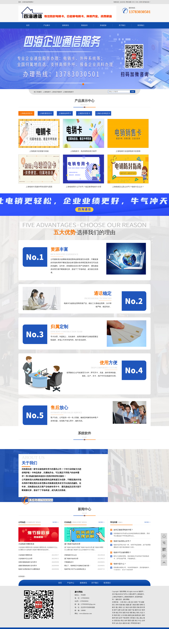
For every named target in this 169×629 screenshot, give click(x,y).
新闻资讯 (65, 25)
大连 (141, 612)
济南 (137, 607)
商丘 (122, 620)
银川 (139, 623)
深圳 (135, 602)
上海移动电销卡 (68, 92)
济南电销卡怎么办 (70, 555)
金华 (120, 618)
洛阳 (124, 612)
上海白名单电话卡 (103, 113)
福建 (127, 605)
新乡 (119, 620)
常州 (113, 623)
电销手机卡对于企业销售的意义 (75, 569)
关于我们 (122, 25)
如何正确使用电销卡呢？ (123, 530)
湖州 (143, 615)
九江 (124, 607)
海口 (136, 620)
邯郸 (141, 605)
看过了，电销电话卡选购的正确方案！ (77, 565)
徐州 (125, 620)
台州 (143, 620)
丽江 (134, 618)
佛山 (134, 612)
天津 (113, 612)
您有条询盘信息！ (145, 2)
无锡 (120, 605)
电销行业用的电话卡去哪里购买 (29, 569)
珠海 (125, 615)
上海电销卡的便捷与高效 (39, 151)
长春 (125, 610)
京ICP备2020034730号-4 (120, 594)
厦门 (131, 605)
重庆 (137, 605)
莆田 (129, 620)
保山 (137, 618)
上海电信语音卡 (26, 113)
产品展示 (46, 25)
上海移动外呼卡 (65, 113)
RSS (133, 2)
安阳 (115, 620)
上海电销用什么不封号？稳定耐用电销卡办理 (83, 187)
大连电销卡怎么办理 (25, 558)
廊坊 (120, 607)
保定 (117, 612)
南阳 (129, 615)
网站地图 (128, 2)
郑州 (117, 605)
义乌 (122, 615)
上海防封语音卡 (84, 113)
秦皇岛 (125, 623)
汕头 (117, 623)
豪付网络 (126, 599)
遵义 (117, 607)
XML (137, 2)
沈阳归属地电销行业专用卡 (27, 562)
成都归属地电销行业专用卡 (27, 565)
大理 (131, 618)
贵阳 (134, 607)
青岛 (137, 612)
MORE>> (56, 522)
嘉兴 (139, 615)
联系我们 (141, 25)
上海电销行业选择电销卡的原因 (128, 151)
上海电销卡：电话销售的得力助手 (83, 151)
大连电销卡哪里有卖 (26, 544)
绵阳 (131, 612)
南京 (127, 607)
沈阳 (129, 610)
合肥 (119, 610)
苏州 (141, 607)
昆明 (127, 618)
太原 (122, 610)
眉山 (141, 618)
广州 (139, 602)
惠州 (136, 610)
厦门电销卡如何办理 (72, 544)
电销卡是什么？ (120, 564)
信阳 (132, 620)
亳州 (115, 615)
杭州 (131, 607)
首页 (28, 25)
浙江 (113, 605)
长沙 (139, 610)
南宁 (115, 610)
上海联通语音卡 (45, 113)
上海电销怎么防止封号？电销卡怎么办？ (128, 187)
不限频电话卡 (69, 562)
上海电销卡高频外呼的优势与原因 (39, 187)
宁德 (124, 618)
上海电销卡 (47, 92)
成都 (142, 602)
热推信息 (116, 2)
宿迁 (119, 615)
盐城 (132, 615)
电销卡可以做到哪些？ (122, 552)
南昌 (134, 605)
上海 (128, 602)
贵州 (143, 610)
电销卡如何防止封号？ (122, 541)
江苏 (121, 602)
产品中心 (70, 583)
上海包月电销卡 (56, 92)
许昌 (127, 612)
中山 (139, 620)
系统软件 (84, 25)
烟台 (124, 605)
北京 (132, 602)
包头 (120, 623)
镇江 (129, 623)
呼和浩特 (134, 623)
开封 (120, 612)
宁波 (132, 610)
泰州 (113, 618)
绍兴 (117, 618)
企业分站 (122, 2)
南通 (136, 615)
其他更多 (103, 25)
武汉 (125, 602)
